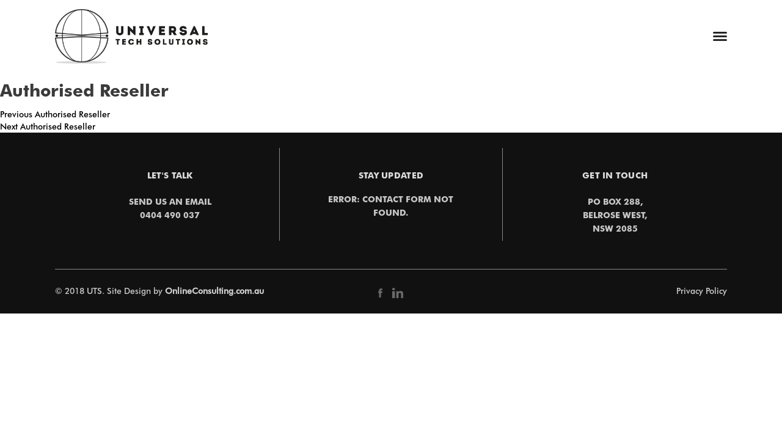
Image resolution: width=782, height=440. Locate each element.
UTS (94, 291)
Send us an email (170, 201)
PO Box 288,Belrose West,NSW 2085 (615, 214)
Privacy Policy (701, 291)
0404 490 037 (170, 215)
